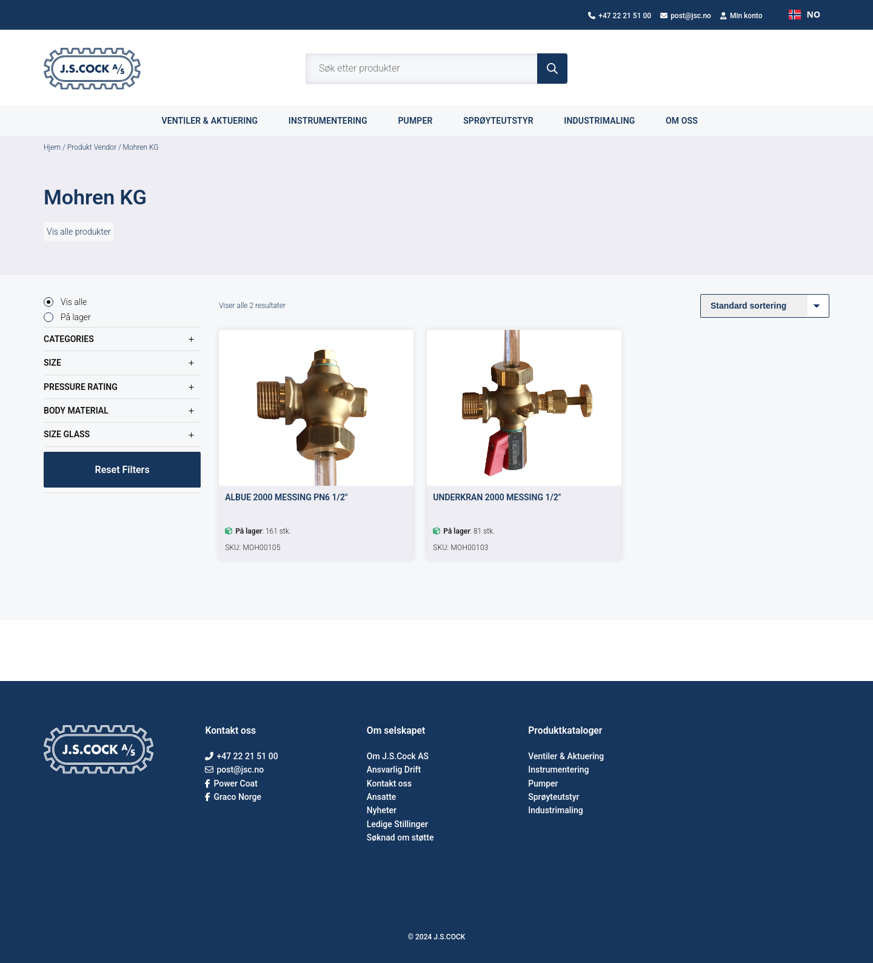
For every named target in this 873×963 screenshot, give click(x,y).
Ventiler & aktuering (216, 120)
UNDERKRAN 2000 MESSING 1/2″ (497, 497)
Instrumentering (335, 120)
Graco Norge (233, 797)
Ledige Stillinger (397, 824)
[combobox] (804, 14)
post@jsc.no (685, 16)
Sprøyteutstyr (505, 120)
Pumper (422, 120)
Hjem (52, 147)
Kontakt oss (389, 783)
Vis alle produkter (79, 232)
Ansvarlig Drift (394, 769)
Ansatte (381, 797)
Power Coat (231, 783)
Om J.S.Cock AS (398, 756)
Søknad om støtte (400, 837)
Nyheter (381, 810)
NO (804, 14)
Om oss (689, 120)
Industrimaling (606, 120)
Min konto (741, 16)
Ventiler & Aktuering (566, 756)
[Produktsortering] (764, 306)
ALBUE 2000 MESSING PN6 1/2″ (286, 497)
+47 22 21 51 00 (619, 16)
